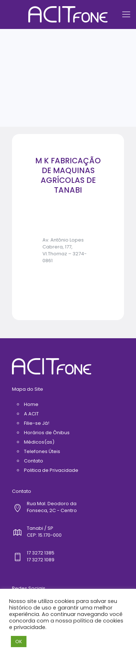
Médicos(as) (39, 442)
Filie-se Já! (36, 423)
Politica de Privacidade (51, 470)
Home (31, 404)
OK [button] (18, 641)
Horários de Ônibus (47, 432)
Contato (33, 460)
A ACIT (31, 413)
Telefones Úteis (42, 451)
